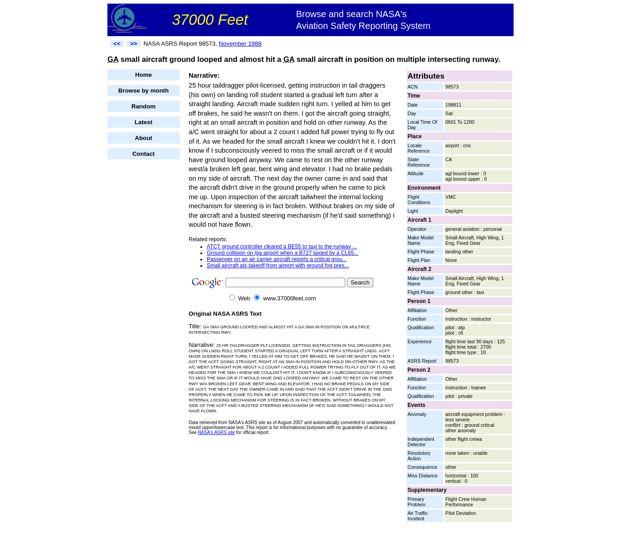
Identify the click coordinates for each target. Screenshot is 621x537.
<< (116, 43)
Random (143, 106)
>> (133, 43)
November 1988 (240, 43)
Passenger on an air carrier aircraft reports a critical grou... (277, 259)
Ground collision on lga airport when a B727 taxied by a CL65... (282, 253)
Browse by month (143, 90)
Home (143, 74)
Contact (143, 153)
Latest (143, 122)
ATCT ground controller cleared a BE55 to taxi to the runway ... (282, 246)
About (144, 138)
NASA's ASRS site (216, 432)
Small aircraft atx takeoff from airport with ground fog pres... (278, 265)
